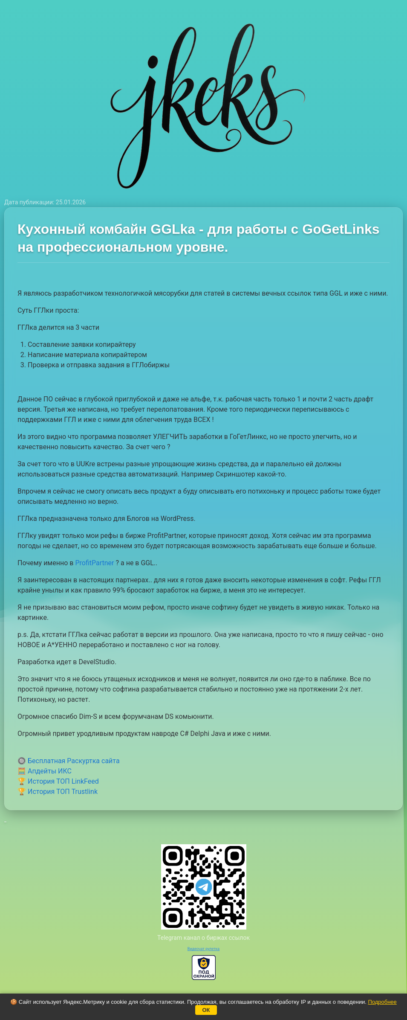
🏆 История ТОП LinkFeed (58, 781)
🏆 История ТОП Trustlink (57, 792)
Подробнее (382, 1002)
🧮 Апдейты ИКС (44, 771)
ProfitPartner (94, 563)
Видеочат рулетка (204, 949)
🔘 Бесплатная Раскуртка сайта (68, 761)
